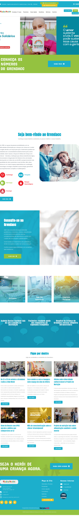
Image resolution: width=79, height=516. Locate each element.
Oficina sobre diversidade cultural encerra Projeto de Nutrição (64, 382)
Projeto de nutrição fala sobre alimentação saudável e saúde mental (65, 428)
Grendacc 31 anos (16, 12)
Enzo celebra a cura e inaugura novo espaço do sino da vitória (38, 380)
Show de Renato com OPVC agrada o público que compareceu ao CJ (10, 428)
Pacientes (25, 12)
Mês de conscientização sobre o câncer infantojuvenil (39, 426)
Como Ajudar (33, 12)
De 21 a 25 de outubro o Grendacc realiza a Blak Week (13, 380)
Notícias (48, 12)
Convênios (41, 12)
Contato (54, 12)
